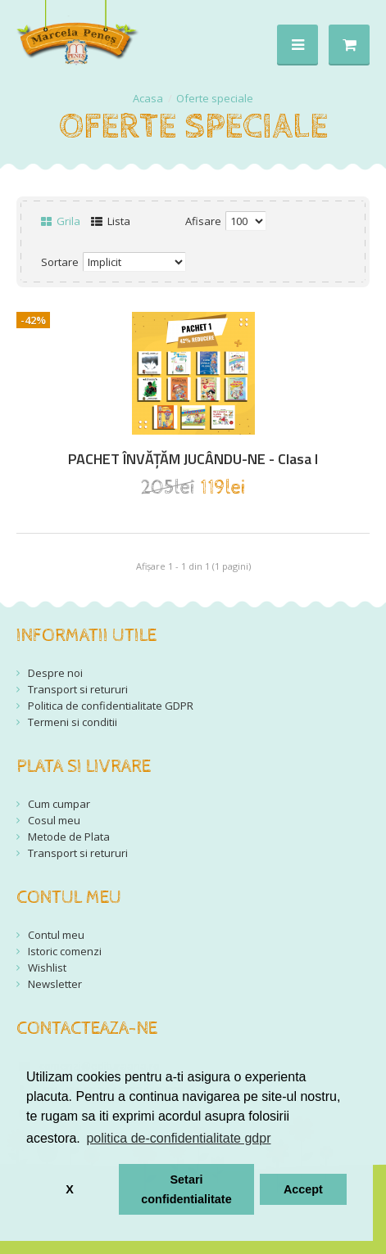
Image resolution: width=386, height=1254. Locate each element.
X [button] (70, 1189)
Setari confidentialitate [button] (186, 1189)
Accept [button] (303, 1189)
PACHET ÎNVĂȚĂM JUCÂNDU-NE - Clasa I (193, 459)
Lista (110, 221)
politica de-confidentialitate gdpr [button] (178, 1138)
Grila (60, 221)
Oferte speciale (214, 98)
